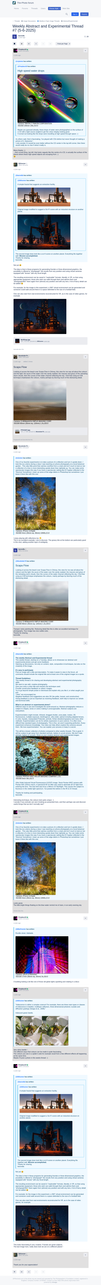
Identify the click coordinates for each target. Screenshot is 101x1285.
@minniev (19, 458)
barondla (21, 36)
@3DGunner (22, 180)
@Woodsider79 (21, 561)
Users (43, 8)
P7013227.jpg (25, 430)
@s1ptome (19, 61)
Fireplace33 (22, 49)
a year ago (17, 55)
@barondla (19, 175)
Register (84, 14)
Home (16, 8)
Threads (34, 8)
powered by (50, 1282)
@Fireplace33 (22, 66)
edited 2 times (28, 361)
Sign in (75, 14)
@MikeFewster (21, 929)
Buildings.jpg (25, 340)
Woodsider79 (23, 356)
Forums (25, 8)
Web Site (66, 8)
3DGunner (22, 163)
